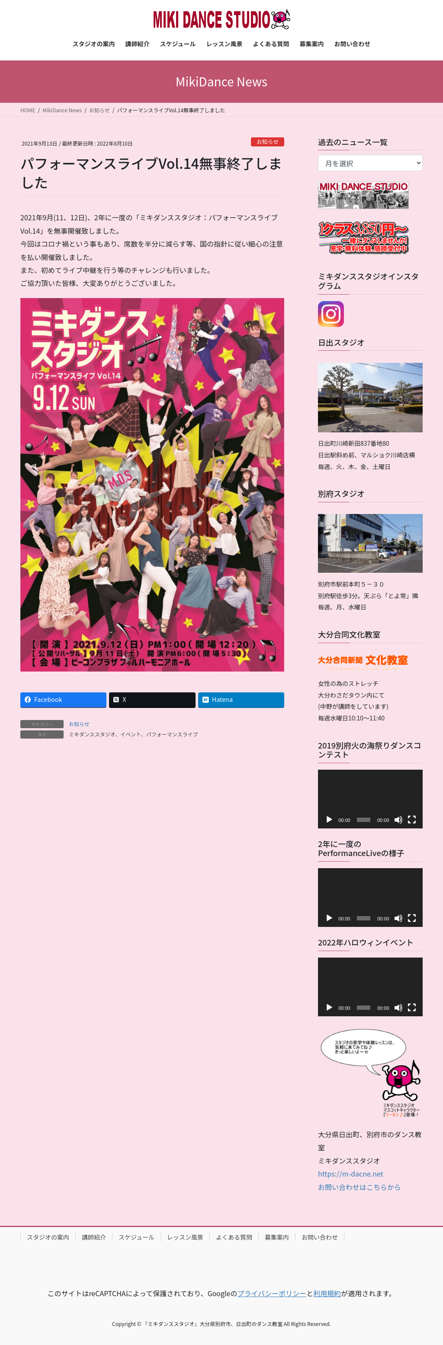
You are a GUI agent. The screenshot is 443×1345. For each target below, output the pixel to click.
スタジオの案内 (48, 1237)
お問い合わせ (320, 1237)
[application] (370, 799)
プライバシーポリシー (271, 1293)
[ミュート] (398, 819)
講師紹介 (94, 1237)
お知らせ (268, 141)
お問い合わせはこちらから (359, 1187)
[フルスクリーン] (412, 819)
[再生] (329, 819)
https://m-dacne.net (350, 1173)
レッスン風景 (185, 1237)
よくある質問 (234, 1237)
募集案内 (277, 1237)
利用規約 (327, 1293)
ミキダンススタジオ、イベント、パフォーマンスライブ (133, 734)
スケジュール (136, 1237)
